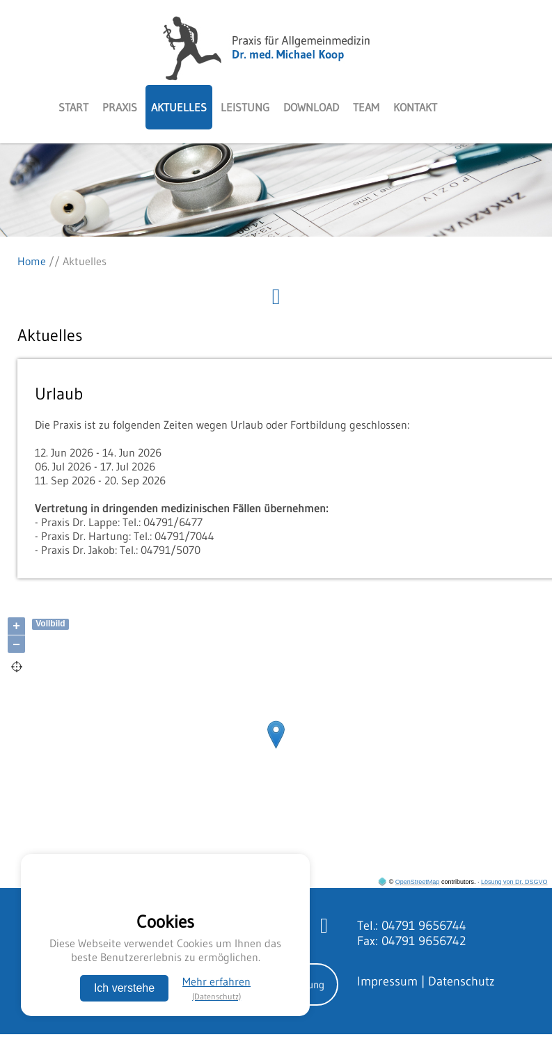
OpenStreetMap (417, 881)
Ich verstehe (124, 988)
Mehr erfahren (216, 988)
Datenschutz (461, 981)
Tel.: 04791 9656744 (411, 925)
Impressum (387, 981)
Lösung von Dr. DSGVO (514, 881)
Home (31, 261)
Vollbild (50, 623)
